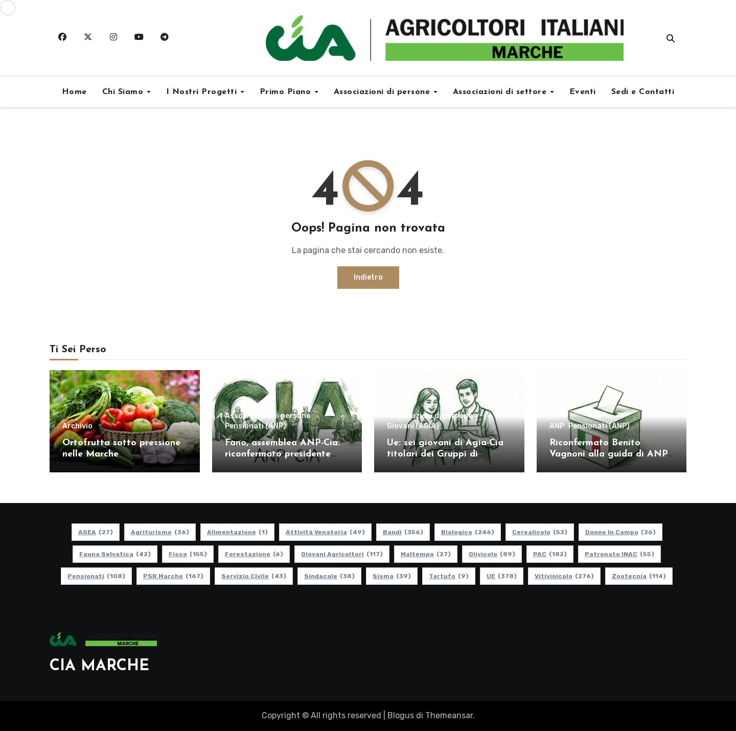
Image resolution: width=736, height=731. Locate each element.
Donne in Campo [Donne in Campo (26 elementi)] (620, 532)
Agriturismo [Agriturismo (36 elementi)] (160, 532)
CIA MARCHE (99, 666)
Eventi (582, 92)
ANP (556, 426)
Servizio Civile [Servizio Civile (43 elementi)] (253, 576)
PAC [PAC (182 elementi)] (550, 554)
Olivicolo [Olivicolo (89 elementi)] (492, 554)
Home (74, 92)
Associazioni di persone (383, 92)
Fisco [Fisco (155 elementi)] (188, 554)
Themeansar (449, 715)
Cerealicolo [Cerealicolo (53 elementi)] (539, 532)
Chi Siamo (124, 92)
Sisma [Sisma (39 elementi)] (392, 576)
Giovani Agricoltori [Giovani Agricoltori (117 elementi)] (342, 554)
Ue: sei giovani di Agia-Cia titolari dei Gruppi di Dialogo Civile (445, 454)
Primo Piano (287, 92)
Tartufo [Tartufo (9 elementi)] (449, 576)
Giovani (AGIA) (413, 426)
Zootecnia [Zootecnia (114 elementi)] (639, 576)
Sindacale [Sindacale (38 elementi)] (329, 576)
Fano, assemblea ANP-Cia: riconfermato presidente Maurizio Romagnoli (282, 454)
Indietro (368, 277)
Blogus (400, 715)
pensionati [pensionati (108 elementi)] (96, 576)
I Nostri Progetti (203, 92)
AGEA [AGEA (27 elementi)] (95, 532)
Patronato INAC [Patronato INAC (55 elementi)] (619, 554)
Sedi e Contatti (643, 92)
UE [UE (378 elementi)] (502, 576)
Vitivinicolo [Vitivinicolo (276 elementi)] (564, 576)
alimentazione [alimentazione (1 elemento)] (237, 532)
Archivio (77, 426)
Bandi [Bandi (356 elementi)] (403, 532)
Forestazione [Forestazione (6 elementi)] (254, 554)
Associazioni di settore (501, 92)
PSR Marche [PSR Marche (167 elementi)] (173, 576)
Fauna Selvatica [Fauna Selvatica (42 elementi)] (115, 554)
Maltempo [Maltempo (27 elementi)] (426, 554)
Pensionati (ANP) (255, 426)
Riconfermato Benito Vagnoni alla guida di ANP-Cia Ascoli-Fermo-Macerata (610, 454)
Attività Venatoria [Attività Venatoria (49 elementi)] (325, 532)
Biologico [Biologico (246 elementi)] (467, 532)
